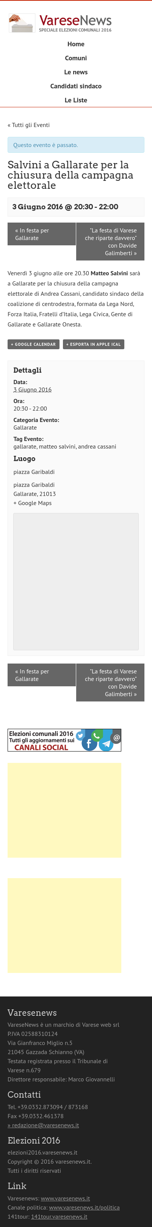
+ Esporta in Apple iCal (93, 344)
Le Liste (76, 100)
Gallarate (25, 427)
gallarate (24, 446)
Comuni (76, 57)
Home (76, 43)
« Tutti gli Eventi (29, 125)
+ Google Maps (32, 503)
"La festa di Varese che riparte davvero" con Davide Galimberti (111, 241)
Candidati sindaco (76, 86)
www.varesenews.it (65, 1198)
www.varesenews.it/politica (84, 1207)
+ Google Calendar (33, 344)
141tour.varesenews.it (59, 1216)
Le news (76, 71)
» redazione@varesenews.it (43, 1125)
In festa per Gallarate (32, 234)
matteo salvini (57, 446)
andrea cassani (97, 446)
